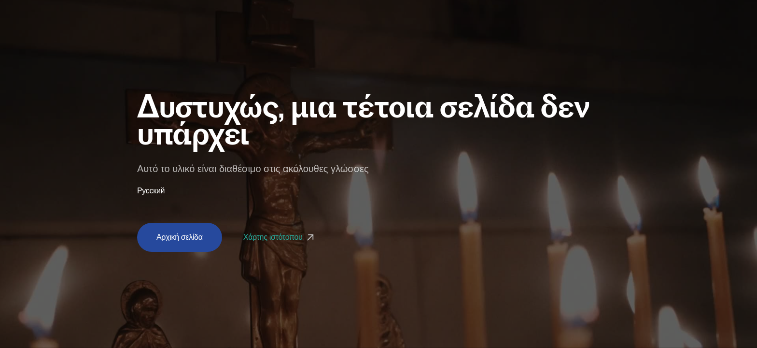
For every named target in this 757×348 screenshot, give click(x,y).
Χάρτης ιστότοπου (279, 237)
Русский (151, 191)
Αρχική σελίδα (179, 237)
